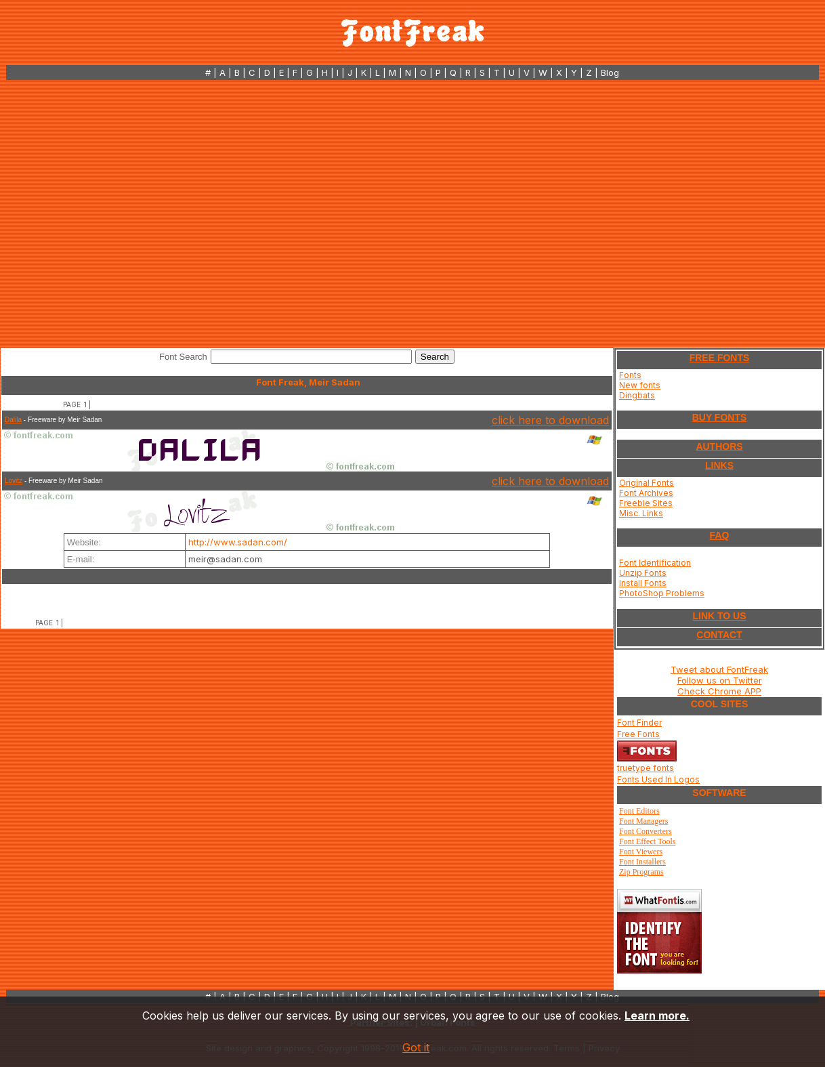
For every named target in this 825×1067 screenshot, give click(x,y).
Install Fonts (643, 583)
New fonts (639, 385)
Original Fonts (646, 483)
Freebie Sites (646, 503)
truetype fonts (645, 768)
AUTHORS (719, 446)
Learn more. (657, 1015)
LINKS (719, 465)
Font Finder (639, 722)
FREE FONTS (720, 357)
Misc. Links (641, 513)
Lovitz (13, 480)
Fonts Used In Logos (658, 779)
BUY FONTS (719, 417)
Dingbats (637, 395)
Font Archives (646, 493)
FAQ (719, 535)
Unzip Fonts (643, 573)
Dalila (13, 419)
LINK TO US (719, 615)
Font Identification (655, 563)
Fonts (630, 375)
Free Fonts (638, 734)
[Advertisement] (127, 214)
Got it (415, 1047)
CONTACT (719, 634)
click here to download (550, 420)
